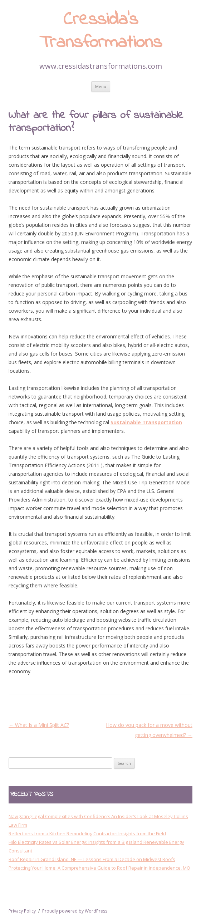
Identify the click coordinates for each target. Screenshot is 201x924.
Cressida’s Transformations (100, 32)
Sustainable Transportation (146, 422)
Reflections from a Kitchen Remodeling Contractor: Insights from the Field (87, 833)
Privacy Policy (22, 911)
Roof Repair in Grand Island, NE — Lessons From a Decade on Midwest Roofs (92, 859)
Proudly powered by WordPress (74, 911)
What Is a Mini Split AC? (39, 725)
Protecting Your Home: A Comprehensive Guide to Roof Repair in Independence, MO (99, 868)
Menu (100, 86)
